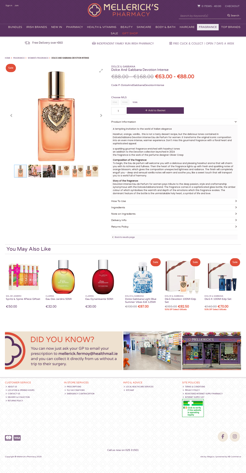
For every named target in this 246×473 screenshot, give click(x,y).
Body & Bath (165, 27)
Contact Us (13, 393)
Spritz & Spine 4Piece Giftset (23, 299)
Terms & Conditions (194, 386)
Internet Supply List (193, 397)
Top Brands (230, 27)
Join (16, 5)
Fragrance (208, 27)
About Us (11, 386)
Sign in (9, 5)
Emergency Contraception (79, 393)
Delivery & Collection (18, 397)
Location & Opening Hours (20, 390)
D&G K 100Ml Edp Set (218, 299)
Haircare (187, 27)
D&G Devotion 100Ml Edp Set (180, 300)
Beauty (126, 27)
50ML (135, 102)
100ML (125, 102)
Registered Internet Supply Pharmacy (203, 393)
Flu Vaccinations (75, 390)
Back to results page (125, 237)
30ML (115, 102)
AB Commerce (234, 457)
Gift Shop (130, 33)
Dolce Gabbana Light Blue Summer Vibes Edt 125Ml (140, 300)
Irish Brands (36, 27)
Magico (210, 457)
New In (56, 27)
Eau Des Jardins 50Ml (59, 299)
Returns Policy (14, 400)
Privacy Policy (191, 390)
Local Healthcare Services (139, 386)
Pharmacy (74, 27)
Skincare (144, 27)
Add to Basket (155, 110)
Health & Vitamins (101, 27)
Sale (114, 33)
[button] (101, 70)
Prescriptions (73, 386)
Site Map (129, 390)
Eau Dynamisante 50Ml (99, 299)
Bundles (15, 27)
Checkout (232, 6)
